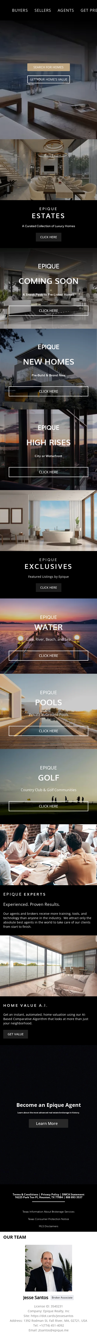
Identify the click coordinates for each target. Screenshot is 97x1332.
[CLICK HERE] (48, 237)
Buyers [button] (20, 10)
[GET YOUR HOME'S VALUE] (48, 79)
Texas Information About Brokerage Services (48, 1211)
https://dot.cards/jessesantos (52, 1316)
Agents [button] (66, 10)
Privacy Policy (50, 1194)
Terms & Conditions (25, 1194)
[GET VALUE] (15, 1034)
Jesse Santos (35, 1297)
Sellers (43, 10)
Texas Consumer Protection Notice (48, 1219)
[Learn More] (48, 1123)
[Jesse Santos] (48, 1268)
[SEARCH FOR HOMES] (48, 67)
